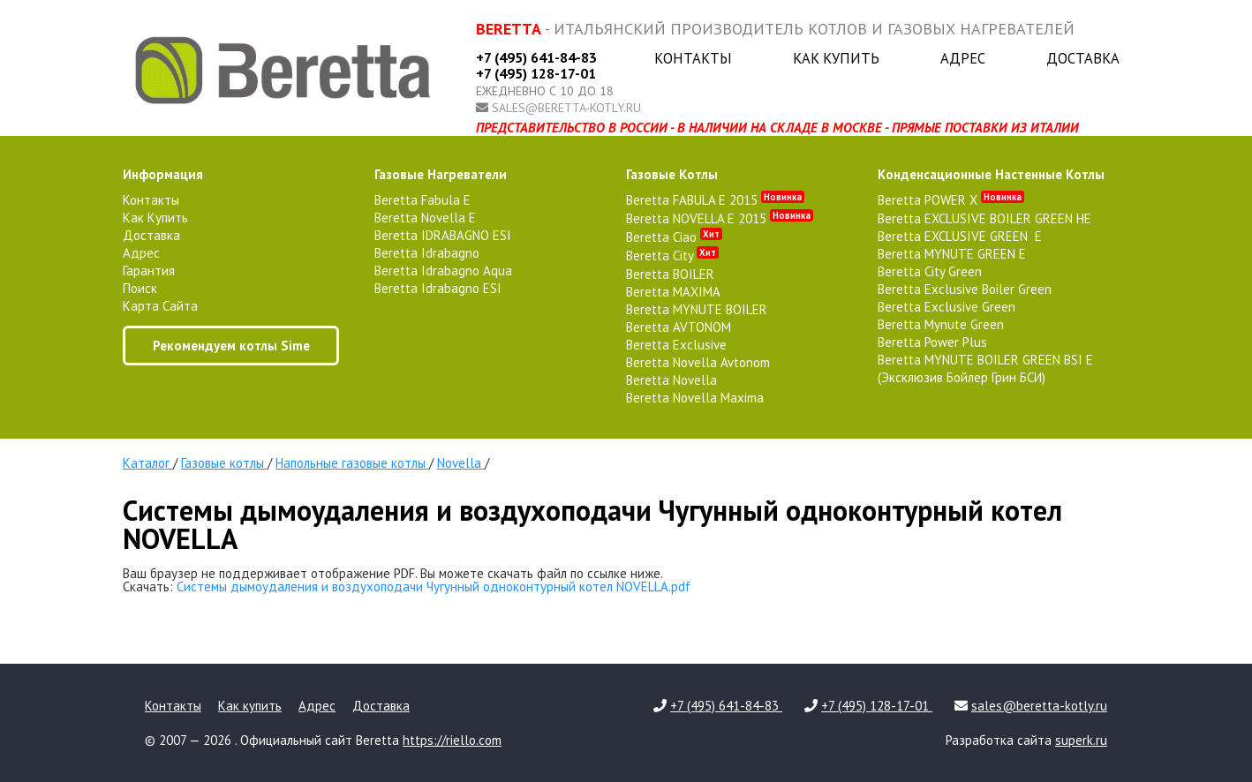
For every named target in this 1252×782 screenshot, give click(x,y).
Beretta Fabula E (422, 200)
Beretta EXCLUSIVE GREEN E (960, 236)
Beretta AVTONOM (678, 327)
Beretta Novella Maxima (695, 397)
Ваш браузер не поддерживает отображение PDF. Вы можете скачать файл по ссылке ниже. (393, 573)
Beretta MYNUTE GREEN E (952, 253)
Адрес (962, 58)
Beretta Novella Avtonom (698, 362)
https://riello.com (452, 740)
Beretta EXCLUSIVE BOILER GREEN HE (984, 218)
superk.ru (1081, 740)
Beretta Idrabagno (426, 252)
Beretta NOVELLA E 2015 (719, 218)
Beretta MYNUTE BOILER (696, 309)
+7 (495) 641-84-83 (536, 57)
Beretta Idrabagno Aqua (443, 270)
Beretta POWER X (951, 200)
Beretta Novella (671, 380)
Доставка (1083, 58)
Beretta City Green (930, 271)
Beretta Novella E (425, 217)
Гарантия (149, 270)
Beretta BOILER (670, 274)
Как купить (836, 58)
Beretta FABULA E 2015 (715, 200)
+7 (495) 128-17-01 (536, 73)
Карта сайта (160, 305)
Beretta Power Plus (932, 342)
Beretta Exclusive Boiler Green (965, 289)
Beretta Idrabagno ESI (438, 288)
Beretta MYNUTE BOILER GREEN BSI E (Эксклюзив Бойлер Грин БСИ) (985, 368)
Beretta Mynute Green (941, 324)
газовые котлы (672, 174)
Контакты (693, 58)
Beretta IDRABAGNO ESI (442, 235)
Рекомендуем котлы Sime (231, 345)
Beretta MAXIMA (673, 291)
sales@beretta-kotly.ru (566, 108)
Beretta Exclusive (676, 344)
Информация (163, 174)
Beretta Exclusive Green (946, 306)
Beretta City (672, 255)
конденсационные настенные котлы (991, 174)
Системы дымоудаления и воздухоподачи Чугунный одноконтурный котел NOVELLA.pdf (433, 586)
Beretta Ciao (674, 237)
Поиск (140, 288)
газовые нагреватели (440, 174)
